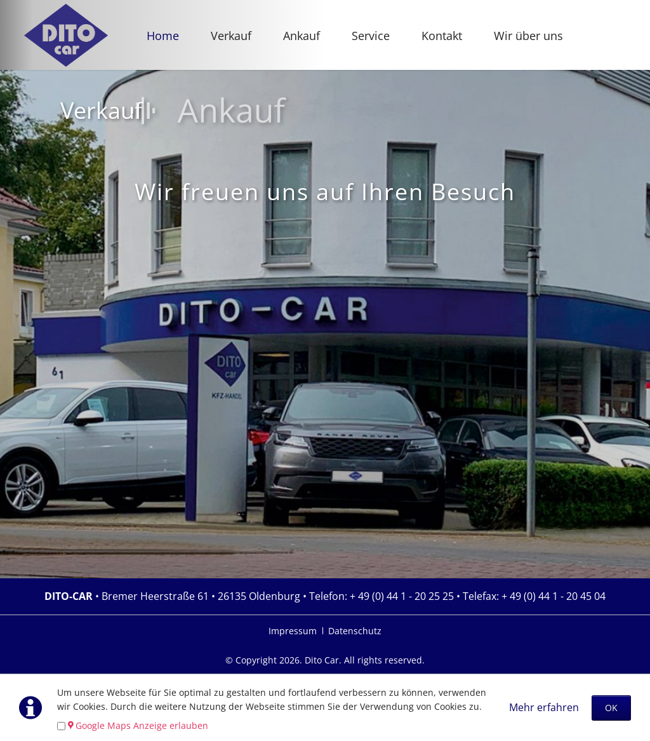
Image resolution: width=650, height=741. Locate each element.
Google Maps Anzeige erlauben (142, 725)
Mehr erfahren (544, 707)
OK (611, 708)
